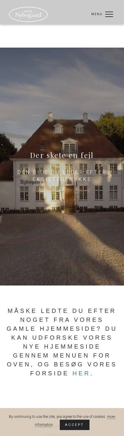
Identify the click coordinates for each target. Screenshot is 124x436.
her (81, 373)
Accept (74, 425)
